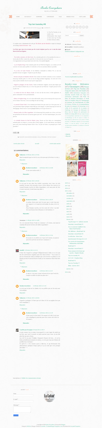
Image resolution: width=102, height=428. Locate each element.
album (85, 117)
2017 (66, 185)
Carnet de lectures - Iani (25, 45)
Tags (60, 16)
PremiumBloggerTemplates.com (54, 426)
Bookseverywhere (31, 27)
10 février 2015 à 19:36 (32, 155)
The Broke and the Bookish (43, 43)
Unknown (22, 155)
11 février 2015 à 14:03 (32, 220)
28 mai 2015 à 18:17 (39, 330)
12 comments (46, 27)
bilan (66, 98)
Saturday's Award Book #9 (75, 224)
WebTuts (29, 426)
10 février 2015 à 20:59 (46, 199)
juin (68, 209)
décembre (69, 193)
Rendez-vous (70, 16)
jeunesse (69, 102)
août (68, 204)
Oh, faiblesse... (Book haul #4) (76, 231)
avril (68, 214)
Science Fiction (71, 104)
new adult (84, 123)
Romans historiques (77, 98)
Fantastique (83, 106)
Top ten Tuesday (51, 137)
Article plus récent (18, 143)
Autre (67, 93)
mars (68, 217)
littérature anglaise (75, 121)
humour (76, 112)
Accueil (37, 143)
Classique (75, 110)
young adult (74, 114)
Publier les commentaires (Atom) (31, 378)
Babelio (68, 134)
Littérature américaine (72, 96)
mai (68, 211)
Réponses (24, 164)
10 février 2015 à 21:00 (46, 168)
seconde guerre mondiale (71, 125)
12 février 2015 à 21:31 (31, 250)
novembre (69, 196)
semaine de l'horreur (84, 125)
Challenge (67, 110)
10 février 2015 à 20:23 (32, 181)
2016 (66, 188)
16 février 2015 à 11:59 (46, 313)
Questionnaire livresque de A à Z (77, 239)
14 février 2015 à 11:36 (46, 235)
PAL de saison (78, 117)
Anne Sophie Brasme (84, 114)
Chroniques (50, 16)
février (68, 219)
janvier (68, 269)
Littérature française (79, 93)
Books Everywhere (51, 8)
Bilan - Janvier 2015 (73, 265)
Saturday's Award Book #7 (75, 248)
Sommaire (39, 16)
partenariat (84, 112)
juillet (68, 206)
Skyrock (68, 136)
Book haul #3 (72, 246)
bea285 (22, 250)
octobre (69, 198)
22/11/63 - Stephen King (75, 258)
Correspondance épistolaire (73, 116)
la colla (82, 119)
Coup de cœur (70, 91)
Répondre (22, 160)
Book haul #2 (72, 260)
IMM (87, 102)
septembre (70, 201)
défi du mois (75, 119)
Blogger (63, 424)
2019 (66, 183)
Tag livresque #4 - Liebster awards (78, 222)
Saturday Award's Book (72, 95)
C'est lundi (82, 16)
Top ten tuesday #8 (37, 24)
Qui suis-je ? (27, 16)
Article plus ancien (55, 143)
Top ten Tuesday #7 (74, 263)
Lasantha (43, 426)
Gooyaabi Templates (75, 426)
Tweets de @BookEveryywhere (74, 77)
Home (18, 16)
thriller (67, 114)
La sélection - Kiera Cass (75, 236)
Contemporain (79, 102)
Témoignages (85, 100)
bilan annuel (68, 119)
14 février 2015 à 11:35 (39, 286)
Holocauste (84, 110)
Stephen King (74, 100)
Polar (84, 96)
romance (74, 106)
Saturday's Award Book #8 (75, 234)
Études (68, 127)
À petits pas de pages (26, 330)
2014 (66, 272)
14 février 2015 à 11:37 (46, 271)
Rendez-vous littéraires (40, 137)
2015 (66, 191)
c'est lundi (82, 91)
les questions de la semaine (79, 108)
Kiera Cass (68, 112)
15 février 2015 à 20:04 (32, 298)
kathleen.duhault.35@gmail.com (74, 51)
